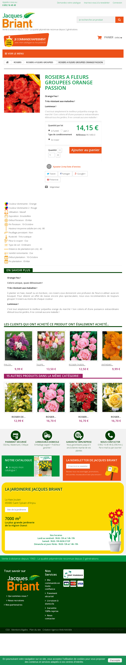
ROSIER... (51, 416)
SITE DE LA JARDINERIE (63, 518)
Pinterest (52, 179)
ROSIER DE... (19, 416)
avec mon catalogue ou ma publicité (30, 40)
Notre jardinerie (14, 615)
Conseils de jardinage (52, 639)
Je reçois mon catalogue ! (14, 469)
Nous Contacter (110, 441)
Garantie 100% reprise (51, 610)
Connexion (117, 2)
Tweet (51, 173)
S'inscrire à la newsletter (78, 466)
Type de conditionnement (60, 134)
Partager (65, 173)
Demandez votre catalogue (69, 2)
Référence (81, 134)
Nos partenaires (14, 610)
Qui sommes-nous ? (18, 596)
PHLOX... (8, 364)
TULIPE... (40, 364)
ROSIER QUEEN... (77, 364)
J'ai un (9, 42)
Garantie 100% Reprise (79, 441)
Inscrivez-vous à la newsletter (97, 2)
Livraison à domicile (47, 441)
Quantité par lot (56, 125)
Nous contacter (50, 617)
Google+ (80, 173)
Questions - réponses (52, 646)
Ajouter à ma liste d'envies (66, 166)
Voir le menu (14, 53)
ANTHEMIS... (107, 364)
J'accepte (115, 660)
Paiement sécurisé (51, 595)
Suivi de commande (51, 624)
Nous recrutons (16, 600)
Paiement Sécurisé (15, 441)
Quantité (52, 150)
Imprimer (55, 187)
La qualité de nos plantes (21, 604)
